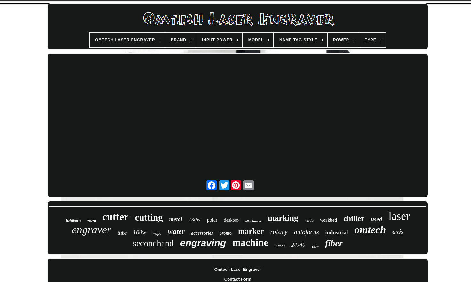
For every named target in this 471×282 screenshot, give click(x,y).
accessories (202, 233)
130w (195, 219)
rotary (279, 232)
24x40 (298, 245)
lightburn (73, 220)
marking (283, 217)
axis (397, 232)
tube (121, 233)
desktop (231, 219)
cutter (115, 216)
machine (250, 242)
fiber (333, 243)
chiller (353, 218)
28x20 (91, 221)
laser (399, 216)
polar (212, 219)
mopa (157, 233)
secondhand (153, 243)
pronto (226, 233)
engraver (91, 230)
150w (315, 246)
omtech (370, 230)
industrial (336, 233)
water (176, 232)
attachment (253, 221)
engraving (203, 243)
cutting (149, 217)
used (376, 219)
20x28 (280, 245)
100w (139, 232)
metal (175, 219)
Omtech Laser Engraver (237, 269)
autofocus (306, 232)
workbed (328, 220)
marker (251, 231)
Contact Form (237, 279)
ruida (309, 220)
